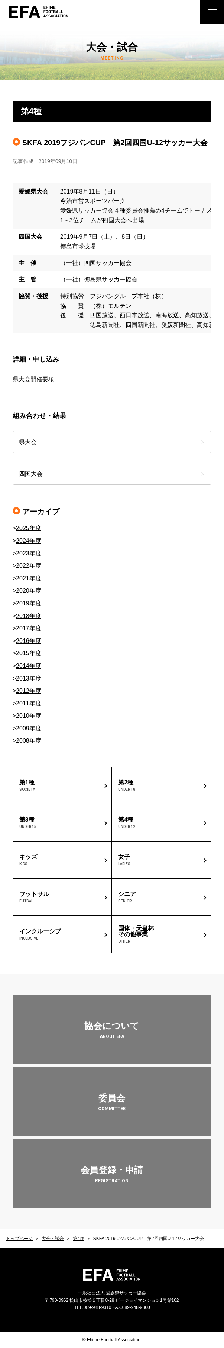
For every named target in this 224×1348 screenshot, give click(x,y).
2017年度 (28, 628)
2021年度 (28, 578)
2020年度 (28, 590)
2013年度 (28, 678)
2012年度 (28, 691)
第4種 (78, 1238)
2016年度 (28, 641)
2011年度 (28, 703)
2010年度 (28, 716)
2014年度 (28, 666)
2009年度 (28, 728)
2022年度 (28, 566)
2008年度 (28, 740)
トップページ (19, 1238)
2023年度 (28, 553)
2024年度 (28, 541)
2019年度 (28, 603)
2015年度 (28, 653)
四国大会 (31, 474)
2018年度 (28, 616)
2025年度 (28, 528)
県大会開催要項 (33, 379)
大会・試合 (53, 1238)
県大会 (28, 442)
